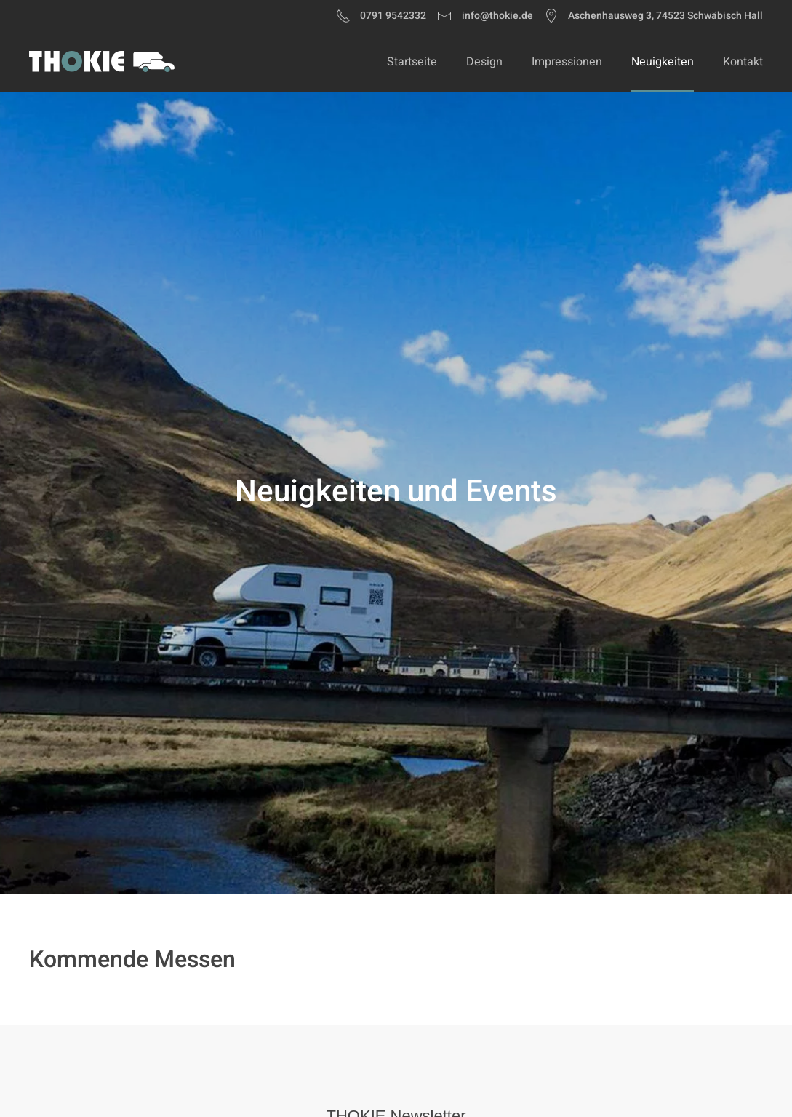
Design (484, 62)
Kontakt (743, 62)
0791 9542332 (381, 15)
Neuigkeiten (662, 62)
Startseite (412, 62)
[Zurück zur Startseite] (102, 62)
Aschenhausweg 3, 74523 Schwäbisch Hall (654, 15)
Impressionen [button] (567, 62)
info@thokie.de (485, 15)
